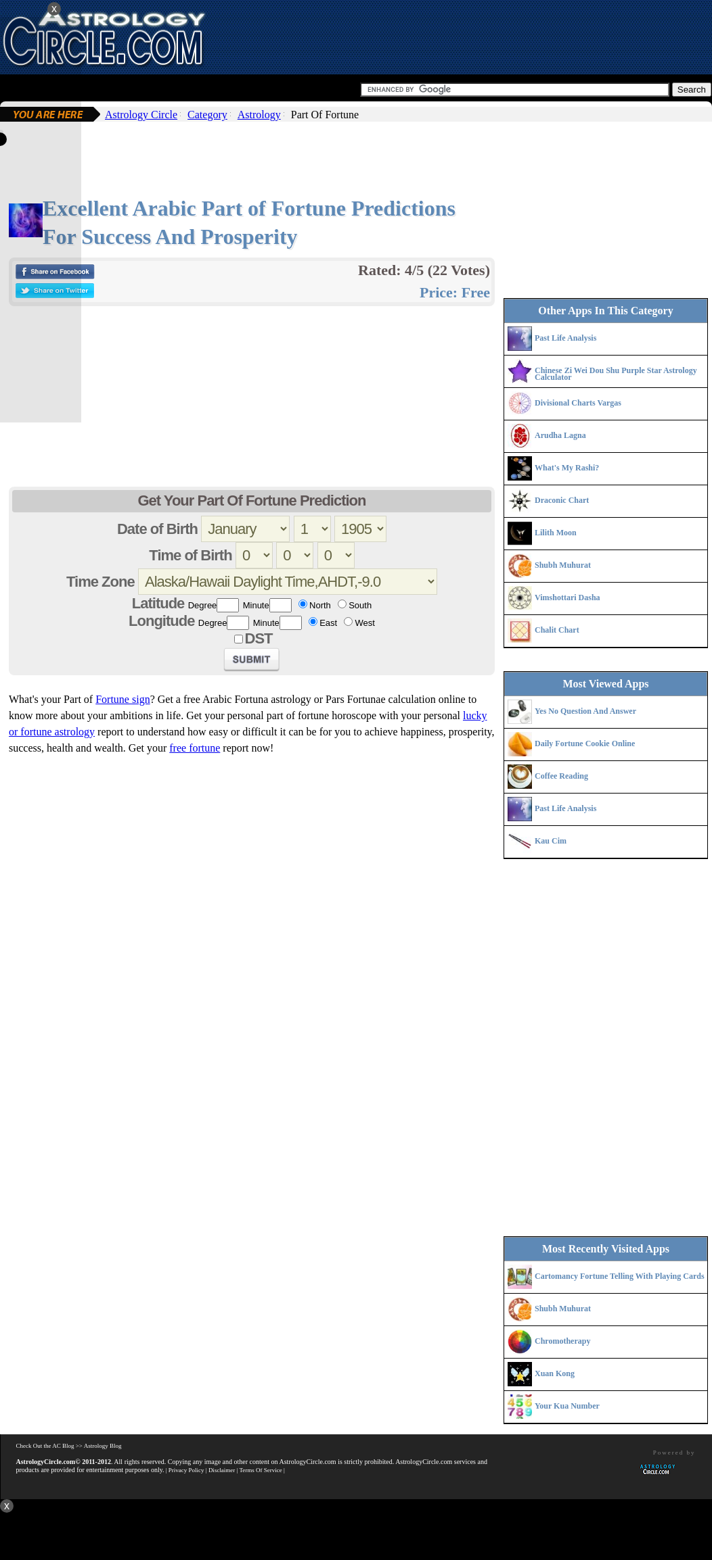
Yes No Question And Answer (585, 711)
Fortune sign (122, 699)
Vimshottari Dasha (567, 597)
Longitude (161, 620)
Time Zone (100, 581)
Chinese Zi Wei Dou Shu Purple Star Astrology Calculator (616, 374)
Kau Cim (550, 841)
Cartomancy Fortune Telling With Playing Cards (620, 1276)
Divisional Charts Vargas (578, 403)
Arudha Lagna (560, 435)
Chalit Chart (557, 630)
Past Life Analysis (565, 338)
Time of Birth (190, 555)
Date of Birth (157, 528)
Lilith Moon (556, 532)
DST (259, 638)
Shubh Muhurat (563, 565)
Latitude (158, 603)
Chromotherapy (562, 1341)
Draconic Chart (562, 500)
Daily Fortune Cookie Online (585, 743)
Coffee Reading (561, 776)
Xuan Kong (555, 1373)
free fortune (194, 748)
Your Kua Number (567, 1406)
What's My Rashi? (567, 467)
